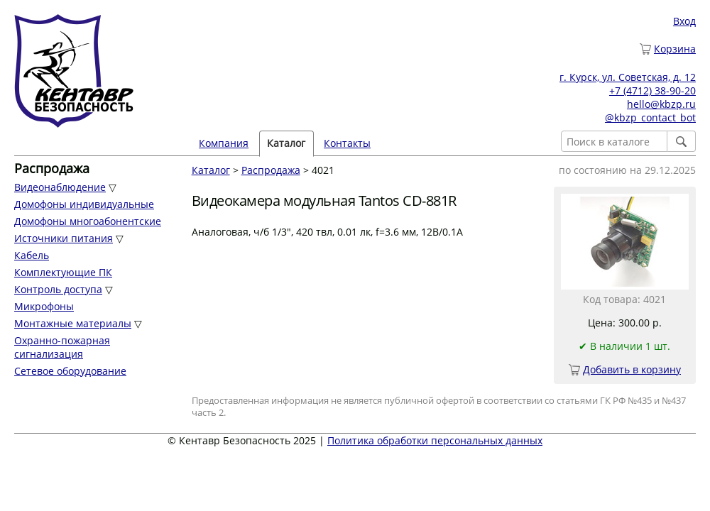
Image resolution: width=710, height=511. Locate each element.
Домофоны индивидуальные (84, 204)
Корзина (675, 48)
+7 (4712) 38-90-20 (652, 90)
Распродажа (270, 170)
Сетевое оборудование (70, 371)
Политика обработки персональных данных (434, 440)
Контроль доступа (58, 289)
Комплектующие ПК (63, 272)
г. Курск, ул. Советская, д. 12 (627, 77)
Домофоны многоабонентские (87, 221)
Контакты (347, 143)
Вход (684, 21)
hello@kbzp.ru (661, 104)
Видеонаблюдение (60, 187)
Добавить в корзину (632, 369)
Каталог (286, 143)
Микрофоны (44, 306)
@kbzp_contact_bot (650, 117)
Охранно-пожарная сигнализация (62, 347)
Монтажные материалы (72, 323)
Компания (223, 143)
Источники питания (63, 238)
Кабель (31, 255)
